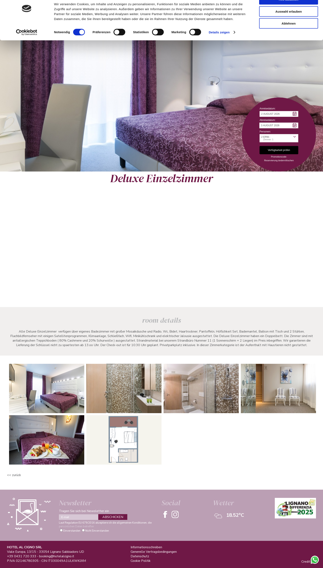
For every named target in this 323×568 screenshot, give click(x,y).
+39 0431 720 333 (21, 556)
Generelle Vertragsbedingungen (154, 551)
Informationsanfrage (55, 289)
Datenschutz (140, 556)
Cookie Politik (141, 561)
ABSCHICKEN (112, 517)
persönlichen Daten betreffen (76, 526)
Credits (306, 561)
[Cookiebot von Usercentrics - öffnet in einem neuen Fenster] (27, 43)
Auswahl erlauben (288, 22)
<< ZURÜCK (14, 475)
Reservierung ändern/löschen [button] (279, 160)
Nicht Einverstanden (97, 531)
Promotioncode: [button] (279, 156)
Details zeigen (219, 43)
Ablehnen (289, 34)
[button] (279, 114)
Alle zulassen (288, 10)
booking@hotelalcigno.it (56, 556)
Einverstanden (71, 531)
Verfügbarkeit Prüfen (107, 289)
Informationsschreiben (146, 547)
